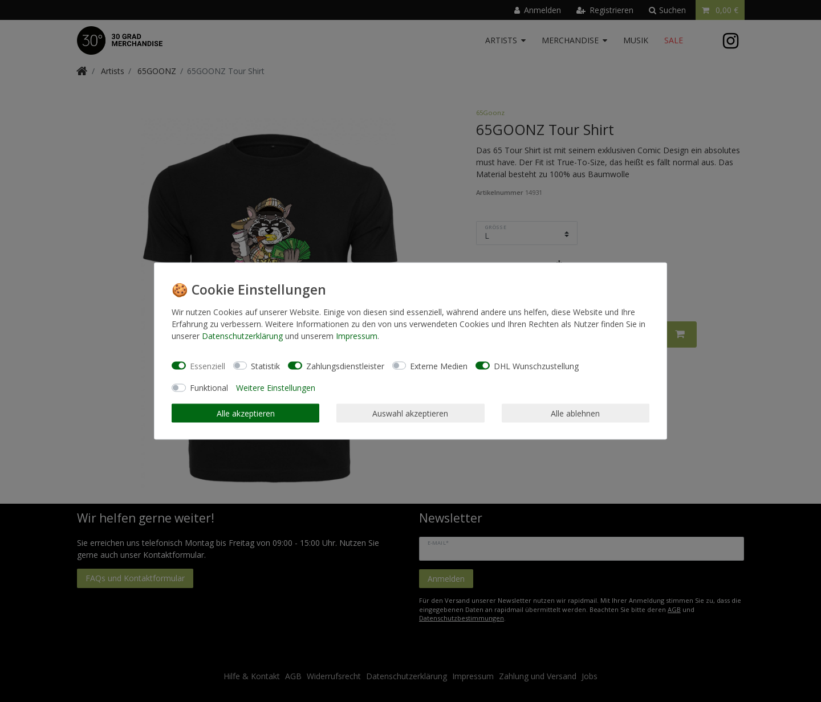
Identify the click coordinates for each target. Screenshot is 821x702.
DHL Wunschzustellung (536, 365)
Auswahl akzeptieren (410, 412)
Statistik (265, 365)
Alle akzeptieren (246, 412)
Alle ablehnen (575, 412)
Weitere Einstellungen (275, 387)
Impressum (356, 335)
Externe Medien (439, 365)
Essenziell (207, 365)
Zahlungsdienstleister (345, 365)
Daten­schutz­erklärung (242, 335)
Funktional (209, 387)
